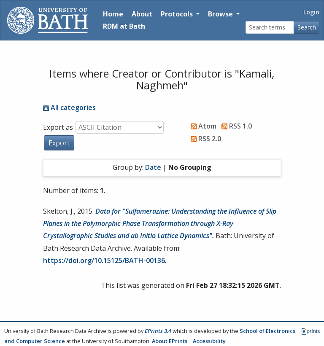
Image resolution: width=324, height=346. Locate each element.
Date (153, 167)
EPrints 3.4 (158, 331)
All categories (69, 107)
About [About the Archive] (142, 14)
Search (306, 27)
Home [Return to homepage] (113, 14)
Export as (58, 127)
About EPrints (169, 341)
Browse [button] (221, 14)
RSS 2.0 (204, 138)
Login (311, 12)
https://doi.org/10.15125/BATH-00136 (104, 260)
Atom (201, 126)
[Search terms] (270, 27)
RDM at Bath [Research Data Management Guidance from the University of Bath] (124, 26)
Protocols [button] (177, 14)
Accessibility (209, 341)
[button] (59, 142)
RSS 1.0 (235, 126)
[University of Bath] (47, 20)
